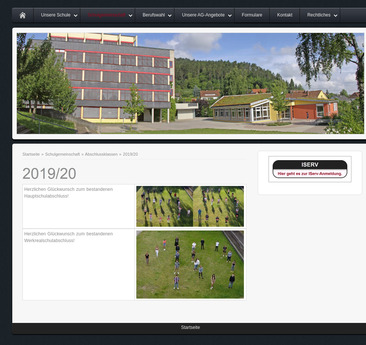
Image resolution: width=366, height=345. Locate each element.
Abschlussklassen (101, 154)
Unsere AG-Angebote (203, 15)
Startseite (31, 154)
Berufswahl (154, 15)
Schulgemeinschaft (106, 15)
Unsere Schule (56, 15)
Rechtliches (319, 15)
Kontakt (284, 15)
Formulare (252, 15)
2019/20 (130, 154)
